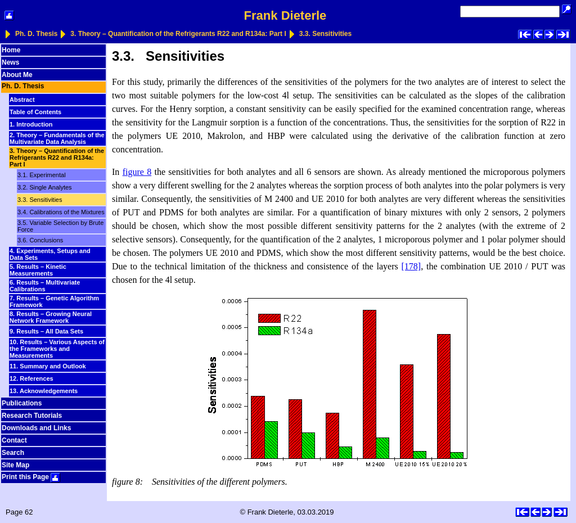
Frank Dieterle (285, 15)
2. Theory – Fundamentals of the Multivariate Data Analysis (57, 138)
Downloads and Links (36, 428)
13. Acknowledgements (44, 390)
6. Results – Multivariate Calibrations (45, 285)
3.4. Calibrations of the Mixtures (61, 212)
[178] (411, 266)
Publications (22, 403)
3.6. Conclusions (40, 240)
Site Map (15, 465)
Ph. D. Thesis (36, 34)
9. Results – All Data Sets (46, 331)
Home (11, 50)
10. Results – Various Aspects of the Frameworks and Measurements (57, 349)
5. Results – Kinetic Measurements (38, 270)
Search (13, 453)
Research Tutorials (32, 416)
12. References (31, 378)
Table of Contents (35, 112)
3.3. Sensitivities (325, 34)
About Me (17, 75)
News (10, 62)
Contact (14, 440)
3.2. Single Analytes (44, 187)
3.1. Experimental (41, 175)
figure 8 (137, 172)
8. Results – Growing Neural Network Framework (51, 317)
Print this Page (31, 477)
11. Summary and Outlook (48, 366)
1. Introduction (31, 124)
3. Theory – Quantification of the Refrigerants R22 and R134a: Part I (178, 34)
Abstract (22, 99)
